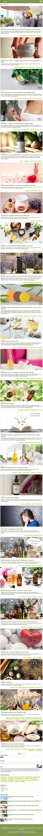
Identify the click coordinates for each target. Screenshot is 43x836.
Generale (3, 787)
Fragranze (40, 347)
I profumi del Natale (6, 682)
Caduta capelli (22, 780)
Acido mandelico (24, 749)
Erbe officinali (39, 687)
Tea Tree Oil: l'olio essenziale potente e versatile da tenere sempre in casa (21, 154)
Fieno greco (17, 67)
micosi (21, 129)
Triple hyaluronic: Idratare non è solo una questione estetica (20, 796)
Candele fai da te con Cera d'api (9, 341)
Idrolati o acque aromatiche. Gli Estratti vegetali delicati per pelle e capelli (21, 276)
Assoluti (40, 190)
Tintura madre (35, 596)
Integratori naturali (23, 35)
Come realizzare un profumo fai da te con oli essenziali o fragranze (19, 621)
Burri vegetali (23, 67)
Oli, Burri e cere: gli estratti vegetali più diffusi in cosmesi (17, 245)
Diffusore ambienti (19, 378)
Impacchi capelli (38, 67)
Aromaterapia (33, 378)
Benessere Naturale (38, 535)
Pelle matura (11, 778)
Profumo (20, 472)
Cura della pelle (5, 789)
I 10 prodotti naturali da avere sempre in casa (13, 712)
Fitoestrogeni (39, 749)
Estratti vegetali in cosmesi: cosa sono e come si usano (16, 590)
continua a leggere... (5, 33)
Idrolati (24, 282)
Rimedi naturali (30, 535)
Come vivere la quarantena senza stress (12, 529)
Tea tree (15, 129)
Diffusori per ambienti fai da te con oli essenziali (14, 467)
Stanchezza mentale (32, 35)
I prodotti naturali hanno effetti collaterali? (12, 744)
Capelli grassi (33, 129)
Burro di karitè (9, 717)
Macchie (11, 781)
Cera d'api (40, 251)
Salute (2, 791)
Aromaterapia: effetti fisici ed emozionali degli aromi (15, 215)
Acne (19, 129)
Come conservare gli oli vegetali (10, 497)
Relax (25, 657)
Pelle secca (29, 780)
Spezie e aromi (32, 687)
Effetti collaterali (9, 749)
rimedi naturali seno (31, 67)
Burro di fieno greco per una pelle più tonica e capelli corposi (18, 92)
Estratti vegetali (27, 251)
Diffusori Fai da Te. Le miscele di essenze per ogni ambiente (17, 372)
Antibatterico (26, 129)
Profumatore (20, 347)
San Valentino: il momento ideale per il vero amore (15, 652)
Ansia (25, 535)
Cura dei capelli (4, 788)
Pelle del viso (4, 778)
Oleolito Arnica (34, 717)
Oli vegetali (39, 472)
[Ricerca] (21, 763)
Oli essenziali (26, 161)
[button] (41, 1)
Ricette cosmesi (34, 190)
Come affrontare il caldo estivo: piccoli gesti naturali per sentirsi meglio (20, 29)
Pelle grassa (39, 129)
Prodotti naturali (14, 687)
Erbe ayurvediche (18, 778)
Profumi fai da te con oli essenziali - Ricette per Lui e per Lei (17, 560)
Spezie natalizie (26, 687)
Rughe (16, 780)
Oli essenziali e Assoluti (7, 403)
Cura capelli (17, 781)
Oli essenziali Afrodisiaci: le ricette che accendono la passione (18, 185)
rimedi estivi (39, 35)
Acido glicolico (32, 750)
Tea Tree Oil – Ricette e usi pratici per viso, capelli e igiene (17, 123)
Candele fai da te (33, 347)
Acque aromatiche (38, 282)
